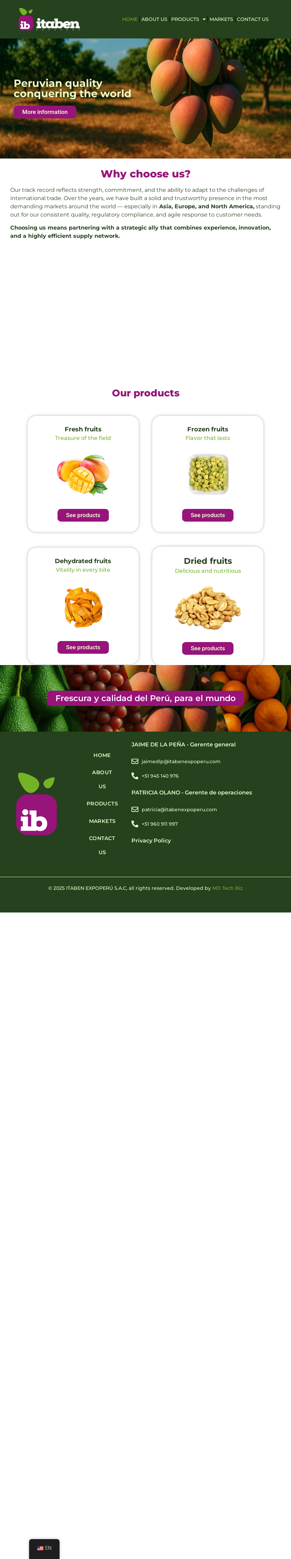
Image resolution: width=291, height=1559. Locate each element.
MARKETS (221, 19)
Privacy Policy (151, 840)
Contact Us (253, 19)
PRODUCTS (188, 19)
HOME (130, 19)
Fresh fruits (83, 429)
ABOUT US (154, 19)
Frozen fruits (207, 429)
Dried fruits (208, 561)
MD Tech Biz (227, 888)
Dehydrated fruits (83, 561)
